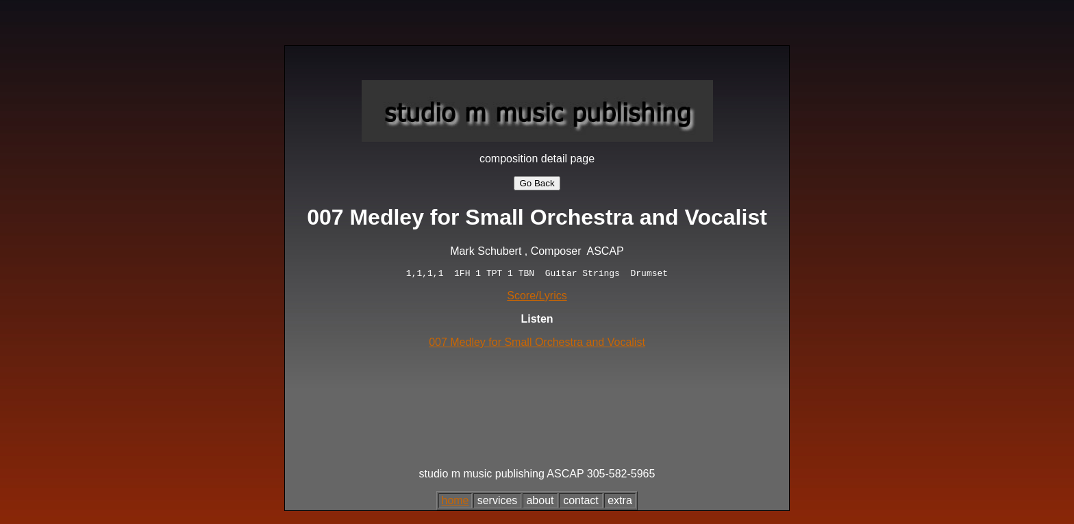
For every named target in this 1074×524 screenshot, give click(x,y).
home (455, 502)
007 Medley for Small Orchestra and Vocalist (537, 344)
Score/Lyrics (536, 297)
